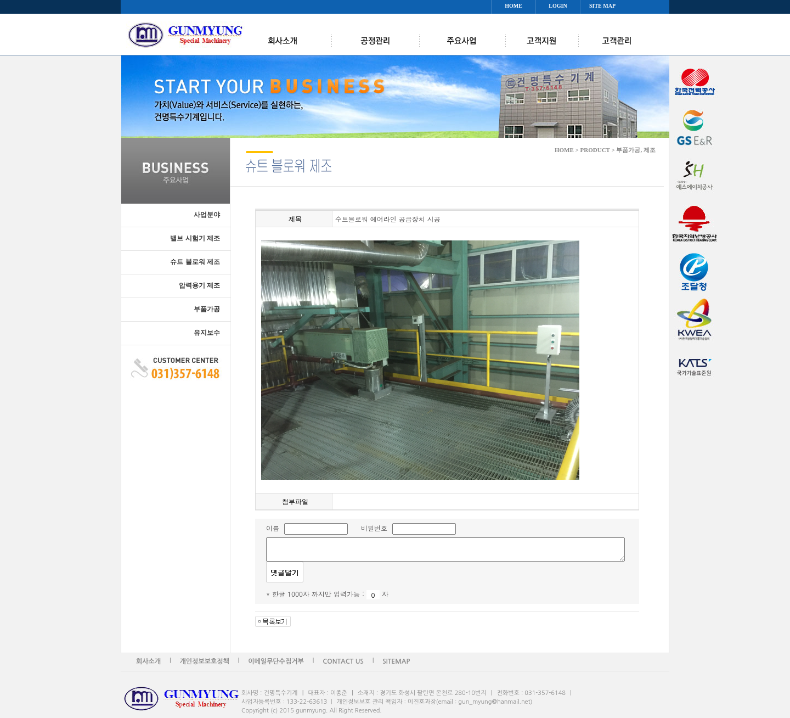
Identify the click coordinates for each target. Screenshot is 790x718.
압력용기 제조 (199, 285)
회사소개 (148, 661)
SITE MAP (602, 6)
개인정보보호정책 (204, 661)
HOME (513, 6)
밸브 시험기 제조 (195, 238)
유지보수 (207, 332)
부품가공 (207, 309)
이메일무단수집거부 (276, 661)
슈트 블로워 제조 (195, 262)
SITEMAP (396, 661)
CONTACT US (343, 661)
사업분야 (207, 214)
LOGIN (558, 6)
